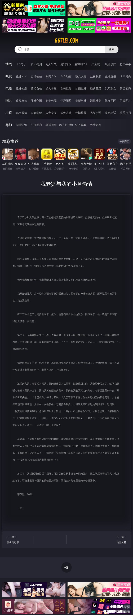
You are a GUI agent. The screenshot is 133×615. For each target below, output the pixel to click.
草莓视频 (51, 125)
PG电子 (21, 64)
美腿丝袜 (80, 100)
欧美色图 (51, 100)
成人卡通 (51, 88)
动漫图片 (66, 100)
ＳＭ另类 (125, 76)
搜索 (111, 49)
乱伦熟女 (110, 88)
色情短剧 (95, 125)
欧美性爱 (66, 88)
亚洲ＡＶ (21, 76)
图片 (8, 100)
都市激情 (21, 113)
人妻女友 (51, 113)
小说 (8, 112)
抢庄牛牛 (125, 64)
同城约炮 (21, 125)
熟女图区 (110, 100)
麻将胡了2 (80, 64)
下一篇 (113, 540)
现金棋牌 (110, 64)
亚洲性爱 (21, 88)
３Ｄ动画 (66, 76)
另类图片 (125, 100)
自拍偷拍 (36, 76)
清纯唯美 (95, 100)
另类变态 (125, 88)
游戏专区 (66, 64)
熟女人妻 (80, 76)
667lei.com (66, 40)
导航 (8, 124)
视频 (8, 76)
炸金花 (95, 64)
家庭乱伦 (36, 113)
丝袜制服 (95, 76)
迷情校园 (80, 113)
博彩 (8, 64)
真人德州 (36, 64)
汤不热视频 (66, 125)
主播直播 (110, 76)
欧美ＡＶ (51, 76)
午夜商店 (36, 125)
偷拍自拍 (36, 88)
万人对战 (51, 64)
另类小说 (95, 113)
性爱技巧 (125, 113)
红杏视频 (80, 125)
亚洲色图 (36, 100)
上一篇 (20, 540)
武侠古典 (66, 113)
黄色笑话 (110, 113)
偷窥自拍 (21, 100)
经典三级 (95, 88)
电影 (8, 88)
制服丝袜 (80, 88)
